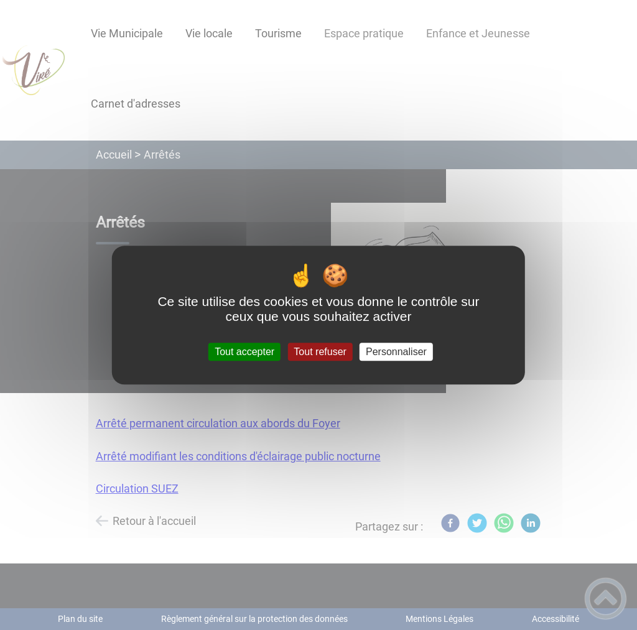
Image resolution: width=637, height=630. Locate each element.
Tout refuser (320, 351)
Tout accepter (244, 351)
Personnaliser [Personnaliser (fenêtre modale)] (396, 351)
